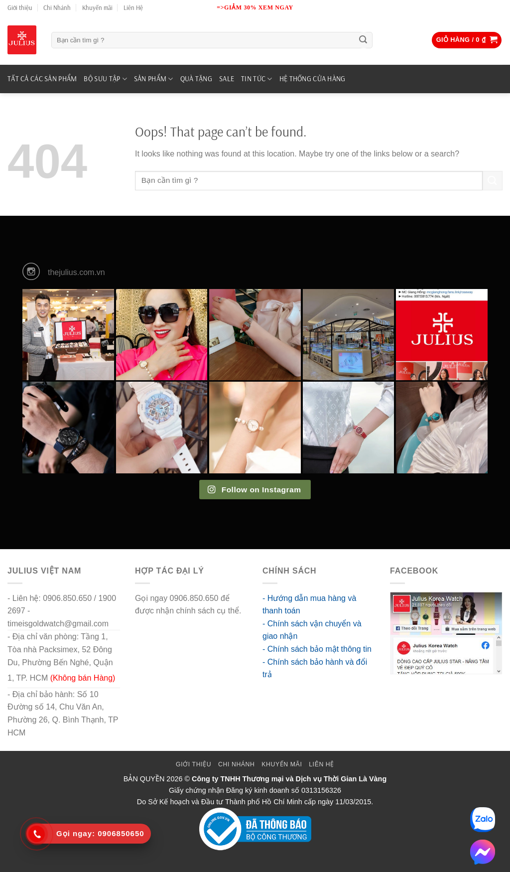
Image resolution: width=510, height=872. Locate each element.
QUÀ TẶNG (196, 78)
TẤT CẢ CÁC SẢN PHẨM (42, 78)
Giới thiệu (19, 7)
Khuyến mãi (97, 7)
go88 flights (155, 623)
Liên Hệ (133, 7)
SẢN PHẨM (153, 79)
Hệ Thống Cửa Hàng (312, 78)
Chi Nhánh (57, 7)
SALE (226, 78)
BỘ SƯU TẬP (105, 79)
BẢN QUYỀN (144, 779)
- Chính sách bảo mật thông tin (317, 649)
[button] (467, 40)
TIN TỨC (256, 79)
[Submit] (363, 40)
